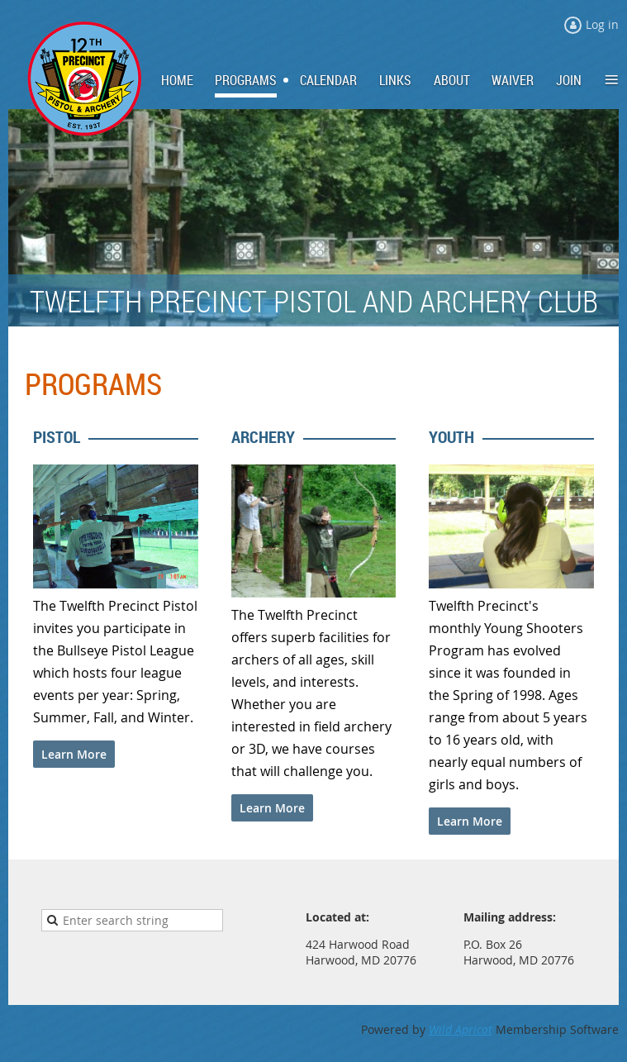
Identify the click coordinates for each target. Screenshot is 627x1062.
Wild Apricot (460, 1029)
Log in (602, 24)
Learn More (74, 754)
